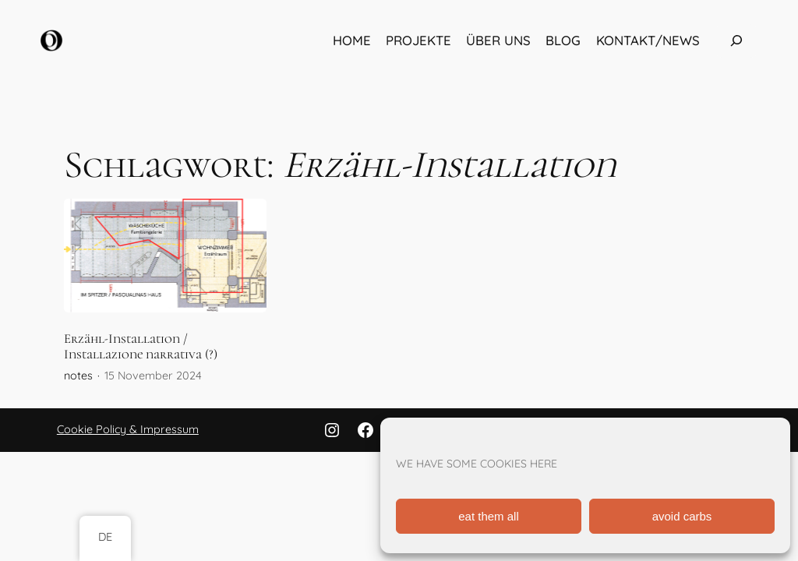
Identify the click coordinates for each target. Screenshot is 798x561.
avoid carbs (682, 516)
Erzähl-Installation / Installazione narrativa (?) (140, 346)
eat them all (488, 516)
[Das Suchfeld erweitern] (736, 41)
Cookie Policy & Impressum (128, 429)
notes (78, 376)
